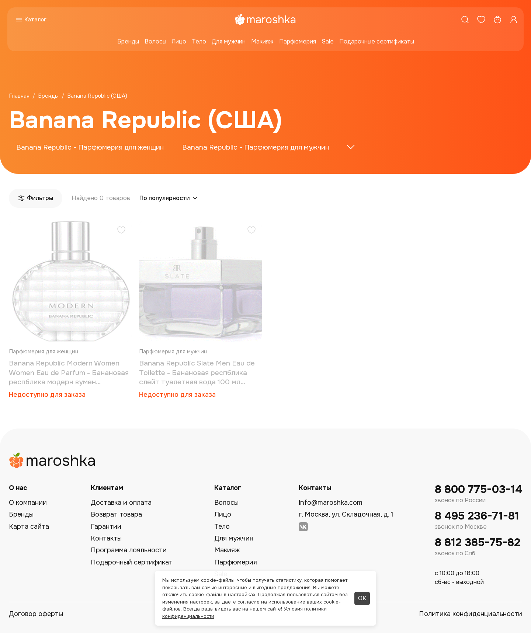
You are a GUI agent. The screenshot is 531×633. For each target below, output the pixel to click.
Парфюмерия (297, 41)
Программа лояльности (129, 550)
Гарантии (106, 526)
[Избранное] (481, 19)
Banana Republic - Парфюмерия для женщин (90, 147)
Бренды (128, 41)
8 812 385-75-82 (477, 542)
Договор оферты (36, 614)
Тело (199, 41)
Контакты (106, 538)
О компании (28, 503)
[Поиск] (465, 19)
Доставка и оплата (121, 503)
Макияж (262, 41)
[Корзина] (497, 19)
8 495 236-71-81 (477, 516)
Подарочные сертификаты (376, 41)
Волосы (155, 41)
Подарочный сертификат (132, 562)
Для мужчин (229, 41)
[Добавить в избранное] (121, 230)
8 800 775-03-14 (478, 489)
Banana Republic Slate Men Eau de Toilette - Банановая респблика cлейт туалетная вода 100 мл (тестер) (197, 373)
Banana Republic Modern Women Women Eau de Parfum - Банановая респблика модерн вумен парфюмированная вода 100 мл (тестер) (69, 373)
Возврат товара (116, 514)
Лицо (179, 41)
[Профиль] (513, 19)
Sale (328, 41)
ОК (362, 598)
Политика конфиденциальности (470, 614)
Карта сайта (29, 526)
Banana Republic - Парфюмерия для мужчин (255, 147)
